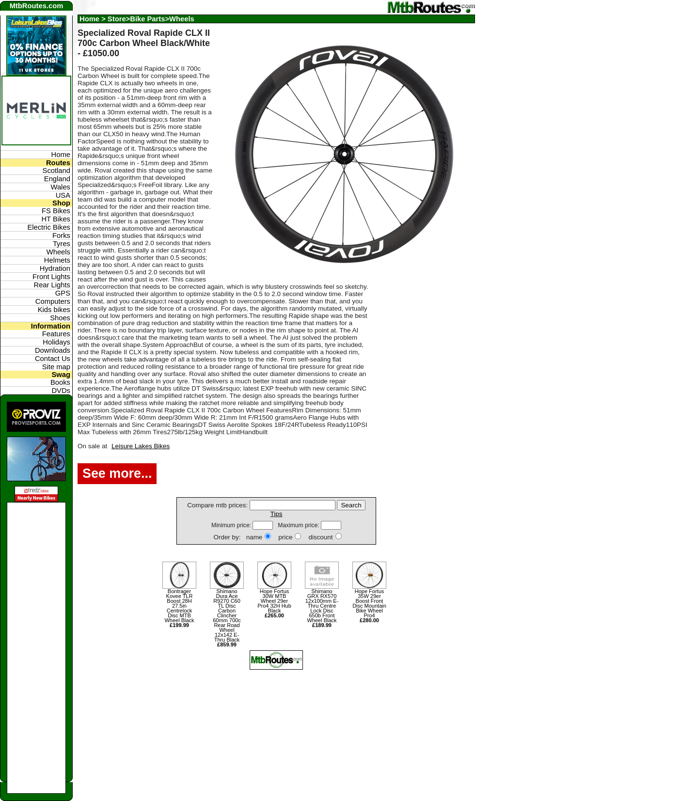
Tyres (61, 244)
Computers (52, 301)
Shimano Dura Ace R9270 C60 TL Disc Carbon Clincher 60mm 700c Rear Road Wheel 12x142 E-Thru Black (226, 618)
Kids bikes (54, 310)
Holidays (56, 342)
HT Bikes (55, 219)
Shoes (60, 318)
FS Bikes (56, 211)
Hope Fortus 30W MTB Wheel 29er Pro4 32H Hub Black (274, 603)
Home (89, 19)
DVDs (60, 390)
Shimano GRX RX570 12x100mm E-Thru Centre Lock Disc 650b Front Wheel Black (321, 608)
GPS (62, 293)
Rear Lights (51, 285)
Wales (60, 187)
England (57, 179)
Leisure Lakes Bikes (140, 446)
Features (56, 334)
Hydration (55, 268)
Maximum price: (299, 525)
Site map (56, 367)
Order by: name (237, 537)
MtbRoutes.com (36, 6)
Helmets (57, 260)
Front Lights (51, 277)
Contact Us (52, 358)
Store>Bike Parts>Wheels (151, 19)
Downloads (52, 350)
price (285, 537)
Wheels (58, 252)
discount (320, 537)
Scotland (56, 170)
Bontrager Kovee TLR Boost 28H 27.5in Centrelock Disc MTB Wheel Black (179, 608)
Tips (276, 514)
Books (60, 382)
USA (63, 195)
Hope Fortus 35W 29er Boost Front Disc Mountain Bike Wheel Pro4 (369, 606)
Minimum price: (232, 525)
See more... (117, 473)
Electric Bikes (48, 227)
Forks (61, 235)
